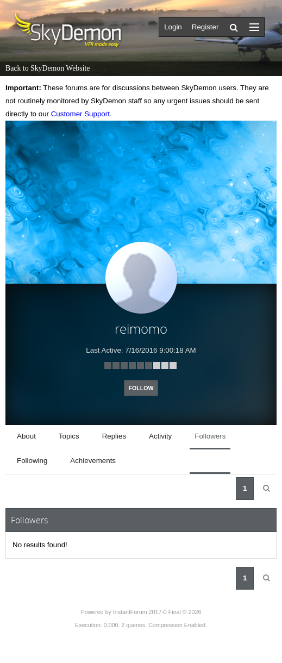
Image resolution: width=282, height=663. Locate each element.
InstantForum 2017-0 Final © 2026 (157, 612)
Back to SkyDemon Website (47, 68)
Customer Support (80, 114)
